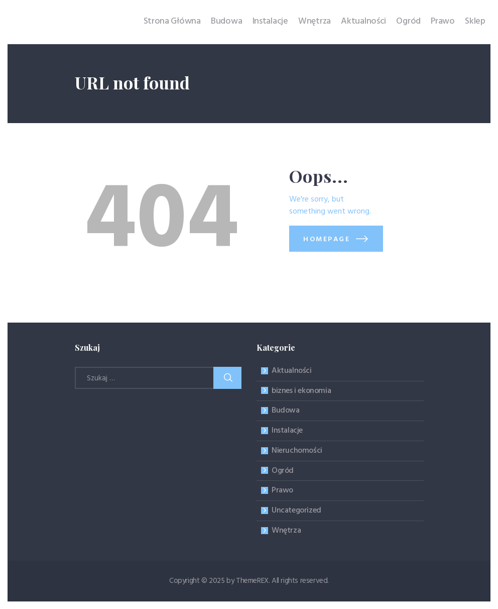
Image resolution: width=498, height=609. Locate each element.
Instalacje (287, 430)
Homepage (326, 239)
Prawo (282, 490)
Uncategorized (296, 510)
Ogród (283, 470)
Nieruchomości (297, 450)
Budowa (286, 410)
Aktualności (292, 370)
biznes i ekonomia (301, 390)
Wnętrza (286, 530)
